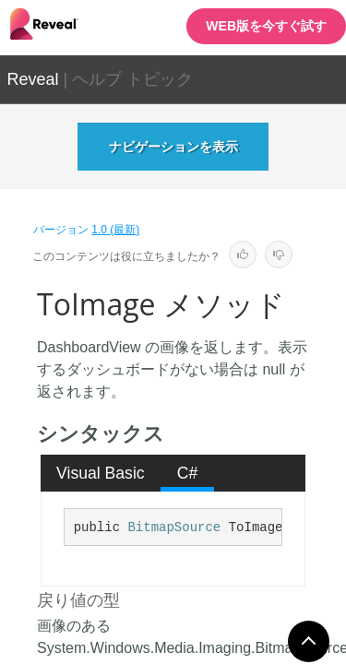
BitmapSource (174, 527)
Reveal (33, 79)
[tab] (101, 473)
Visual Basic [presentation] (100, 473)
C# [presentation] (187, 473)
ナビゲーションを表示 (173, 146)
